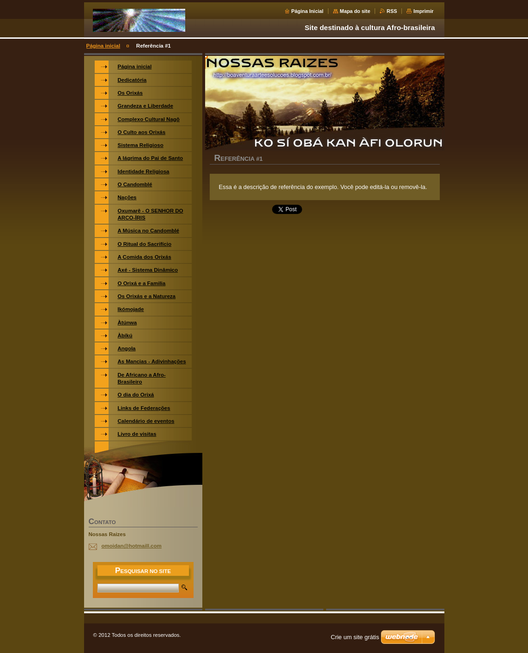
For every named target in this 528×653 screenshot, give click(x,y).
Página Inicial (307, 11)
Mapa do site (355, 11)
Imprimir (423, 11)
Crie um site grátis (355, 637)
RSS (392, 11)
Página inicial (103, 46)
